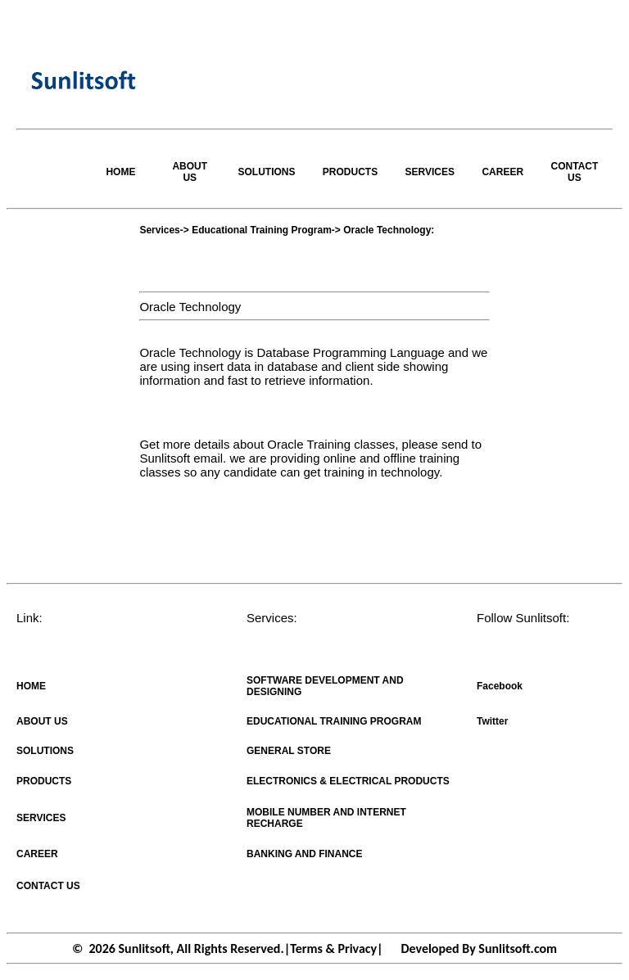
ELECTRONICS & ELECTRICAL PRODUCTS (348, 781)
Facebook (500, 686)
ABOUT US (189, 171)
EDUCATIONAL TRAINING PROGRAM (334, 721)
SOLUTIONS (267, 172)
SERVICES (429, 172)
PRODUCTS (350, 172)
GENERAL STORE (289, 750)
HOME (120, 172)
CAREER (502, 172)
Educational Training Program (262, 230)
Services (159, 230)
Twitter (492, 721)
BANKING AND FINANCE (305, 854)
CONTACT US (575, 171)
